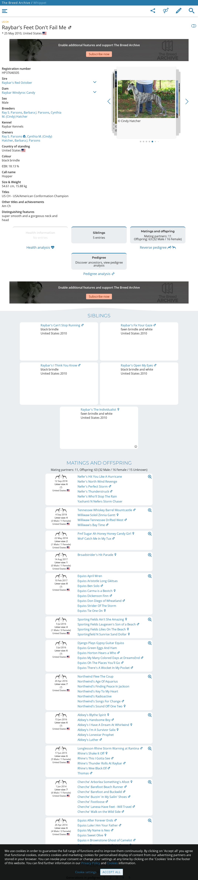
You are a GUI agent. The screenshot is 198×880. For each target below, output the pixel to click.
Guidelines (99, 836)
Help (99, 828)
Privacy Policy (90, 863)
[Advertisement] (91, 43)
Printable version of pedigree (99, 595)
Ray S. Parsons (12, 100)
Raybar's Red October (17, 70)
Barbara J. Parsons (36, 100)
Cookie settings (85, 872)
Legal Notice (99, 813)
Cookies (99, 844)
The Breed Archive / (17, 3)
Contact (99, 821)
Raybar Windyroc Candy (18, 80)
